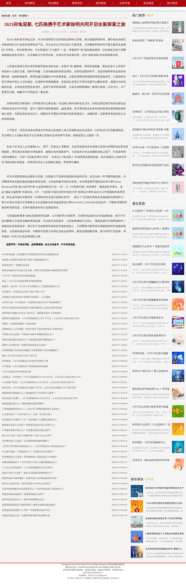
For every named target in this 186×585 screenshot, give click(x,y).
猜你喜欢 (137, 479)
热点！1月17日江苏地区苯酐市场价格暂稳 (22, 281)
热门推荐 (138, 15)
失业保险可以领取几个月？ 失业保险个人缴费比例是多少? (29, 419)
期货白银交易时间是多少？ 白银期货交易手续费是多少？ (29, 340)
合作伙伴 (114, 578)
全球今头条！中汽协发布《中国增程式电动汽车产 (150, 147)
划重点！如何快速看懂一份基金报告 (19, 324)
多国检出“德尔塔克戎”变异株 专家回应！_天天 (150, 129)
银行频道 (172, 3)
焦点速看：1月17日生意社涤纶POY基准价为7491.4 (149, 264)
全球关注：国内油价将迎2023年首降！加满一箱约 (151, 460)
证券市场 (125, 3)
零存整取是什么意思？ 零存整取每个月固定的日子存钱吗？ (30, 457)
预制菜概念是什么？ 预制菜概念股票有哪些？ (23, 403)
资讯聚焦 (30, 3)
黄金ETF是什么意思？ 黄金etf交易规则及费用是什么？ (28, 473)
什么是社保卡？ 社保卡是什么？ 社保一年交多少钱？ (27, 414)
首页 (8, 3)
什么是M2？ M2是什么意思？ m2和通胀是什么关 (150, 210)
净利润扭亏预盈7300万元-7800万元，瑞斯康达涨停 (150, 183)
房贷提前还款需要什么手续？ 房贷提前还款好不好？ (27, 510)
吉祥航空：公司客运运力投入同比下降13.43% (23, 292)
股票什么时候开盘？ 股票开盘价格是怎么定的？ (25, 345)
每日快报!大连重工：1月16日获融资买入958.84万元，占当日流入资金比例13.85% (40, 398)
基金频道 (148, 3)
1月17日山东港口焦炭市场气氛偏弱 (150, 406)
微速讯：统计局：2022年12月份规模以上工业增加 (151, 94)
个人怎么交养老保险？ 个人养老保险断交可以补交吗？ (28, 467)
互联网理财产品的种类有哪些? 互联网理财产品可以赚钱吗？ (30, 350)
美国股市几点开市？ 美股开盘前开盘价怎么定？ (151, 246)
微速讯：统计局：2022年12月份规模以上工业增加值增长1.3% (31, 286)
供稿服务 (88, 578)
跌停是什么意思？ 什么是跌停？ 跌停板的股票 (151, 424)
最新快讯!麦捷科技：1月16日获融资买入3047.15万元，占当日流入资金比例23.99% (40, 318)
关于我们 (70, 578)
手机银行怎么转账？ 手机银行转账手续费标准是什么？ (28, 334)
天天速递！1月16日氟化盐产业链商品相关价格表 (25, 366)
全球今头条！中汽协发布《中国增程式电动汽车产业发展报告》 (32, 302)
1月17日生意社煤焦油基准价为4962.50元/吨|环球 (149, 335)
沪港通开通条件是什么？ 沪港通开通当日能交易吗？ (27, 430)
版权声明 (97, 578)
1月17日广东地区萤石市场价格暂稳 (18, 276)
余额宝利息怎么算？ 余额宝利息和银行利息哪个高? (26, 515)
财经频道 (101, 3)
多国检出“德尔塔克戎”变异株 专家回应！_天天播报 (26, 297)
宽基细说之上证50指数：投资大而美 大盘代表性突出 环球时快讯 (32, 329)
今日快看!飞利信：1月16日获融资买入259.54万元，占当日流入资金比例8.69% (38, 382)
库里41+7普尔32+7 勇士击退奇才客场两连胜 (150, 371)
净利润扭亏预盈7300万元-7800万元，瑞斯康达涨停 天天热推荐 (31, 313)
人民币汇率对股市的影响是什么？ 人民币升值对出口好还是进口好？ (34, 446)
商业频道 (53, 3)
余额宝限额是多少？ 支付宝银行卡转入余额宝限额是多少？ (30, 462)
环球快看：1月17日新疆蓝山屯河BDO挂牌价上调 (25, 361)
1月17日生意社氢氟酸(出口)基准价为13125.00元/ (151, 282)
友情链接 (105, 578)
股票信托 (77, 3)
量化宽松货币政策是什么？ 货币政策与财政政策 (151, 389)
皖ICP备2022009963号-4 (93, 573)
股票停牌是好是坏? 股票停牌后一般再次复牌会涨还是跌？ (29, 505)
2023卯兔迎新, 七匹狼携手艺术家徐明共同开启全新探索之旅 (30, 254)
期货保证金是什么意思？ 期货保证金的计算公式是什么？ (29, 425)
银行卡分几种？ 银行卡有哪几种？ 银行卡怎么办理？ (27, 435)
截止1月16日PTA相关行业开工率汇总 (19, 356)
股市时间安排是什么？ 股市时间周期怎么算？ (23, 499)
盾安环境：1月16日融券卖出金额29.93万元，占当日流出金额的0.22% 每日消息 (39, 387)
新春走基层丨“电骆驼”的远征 (16, 265)
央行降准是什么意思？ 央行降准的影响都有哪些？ (26, 441)
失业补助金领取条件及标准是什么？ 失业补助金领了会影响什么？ (33, 489)
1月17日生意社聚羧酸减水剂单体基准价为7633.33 (150, 300)
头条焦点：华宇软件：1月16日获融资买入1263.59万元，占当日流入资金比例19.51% (41, 377)
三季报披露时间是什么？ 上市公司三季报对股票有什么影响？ (31, 409)
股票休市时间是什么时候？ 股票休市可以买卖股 (151, 228)
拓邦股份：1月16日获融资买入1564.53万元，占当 (149, 442)
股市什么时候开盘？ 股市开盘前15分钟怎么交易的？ (27, 483)
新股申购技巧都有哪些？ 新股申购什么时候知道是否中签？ (30, 478)
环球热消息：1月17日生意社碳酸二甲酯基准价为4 (150, 353)
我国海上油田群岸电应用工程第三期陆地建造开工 (25, 260)
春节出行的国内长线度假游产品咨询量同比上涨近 (150, 165)
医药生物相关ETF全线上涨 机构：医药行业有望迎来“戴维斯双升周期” (35, 270)
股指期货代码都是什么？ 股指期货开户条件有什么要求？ (29, 393)
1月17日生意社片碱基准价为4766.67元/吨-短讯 (147, 317)
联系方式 (79, 578)
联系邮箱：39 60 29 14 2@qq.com (93, 575)
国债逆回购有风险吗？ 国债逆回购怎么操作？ (23, 494)
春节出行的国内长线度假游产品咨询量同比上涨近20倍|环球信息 (32, 308)
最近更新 (138, 203)
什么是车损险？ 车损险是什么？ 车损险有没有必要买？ (28, 451)
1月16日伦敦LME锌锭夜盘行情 (16, 372)
